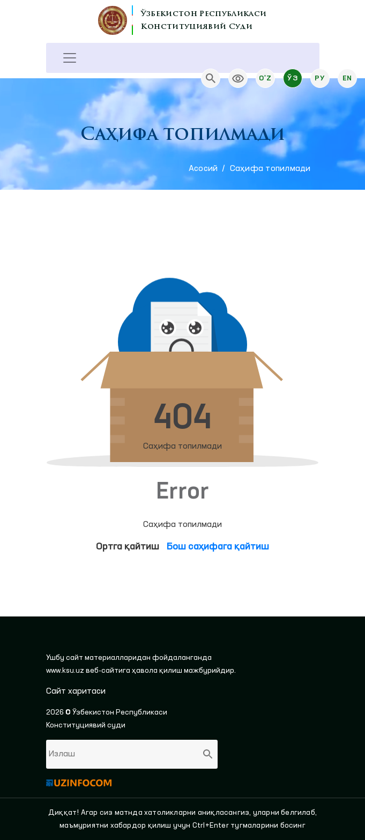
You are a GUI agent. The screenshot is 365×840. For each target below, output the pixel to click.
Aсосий (203, 169)
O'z (265, 78)
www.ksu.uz (66, 670)
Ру (320, 78)
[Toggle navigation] (70, 58)
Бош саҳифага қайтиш (218, 547)
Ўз (292, 78)
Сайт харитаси (76, 691)
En (347, 78)
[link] (238, 78)
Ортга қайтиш (127, 547)
